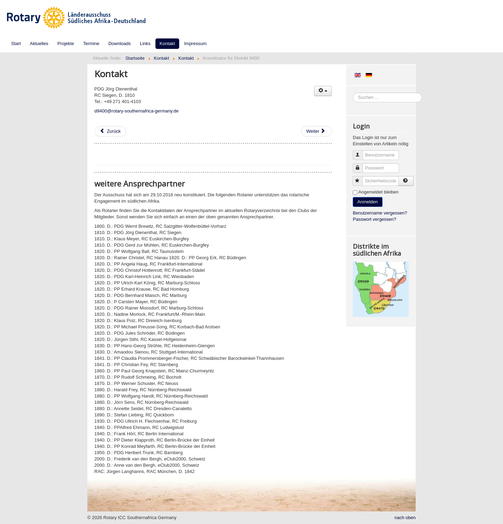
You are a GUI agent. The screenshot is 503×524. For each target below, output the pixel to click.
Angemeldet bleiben (378, 192)
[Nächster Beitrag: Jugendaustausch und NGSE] (316, 131)
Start (16, 43)
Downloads (119, 43)
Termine (91, 43)
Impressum (195, 43)
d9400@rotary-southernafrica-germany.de (136, 111)
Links (145, 43)
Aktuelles (39, 43)
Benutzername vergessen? (380, 213)
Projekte (65, 43)
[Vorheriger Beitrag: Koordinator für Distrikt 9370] (110, 131)
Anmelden (367, 201)
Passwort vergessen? (374, 219)
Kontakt (167, 43)
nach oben (405, 517)
